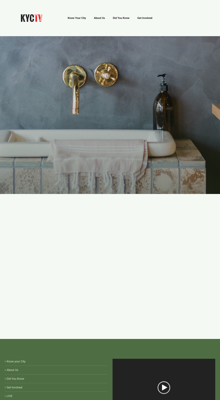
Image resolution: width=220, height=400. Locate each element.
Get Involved (14, 387)
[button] (164, 387)
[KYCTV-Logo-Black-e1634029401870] (32, 15)
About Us (12, 370)
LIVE (9, 396)
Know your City (16, 361)
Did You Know (15, 378)
